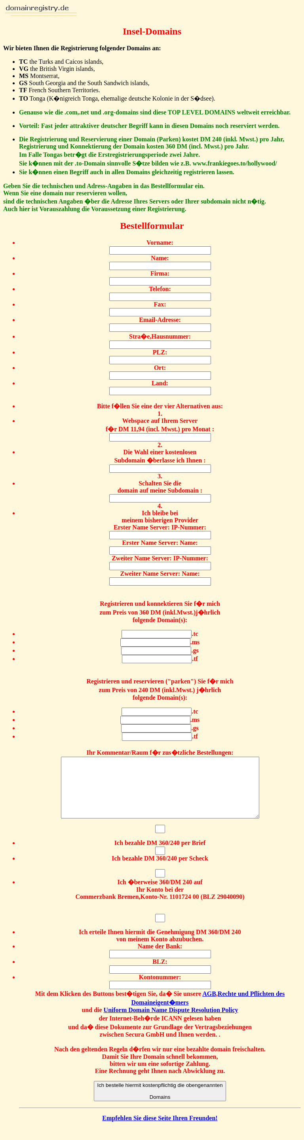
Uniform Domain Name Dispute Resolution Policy (171, 1021)
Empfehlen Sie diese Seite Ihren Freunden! (159, 1130)
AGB (209, 1005)
